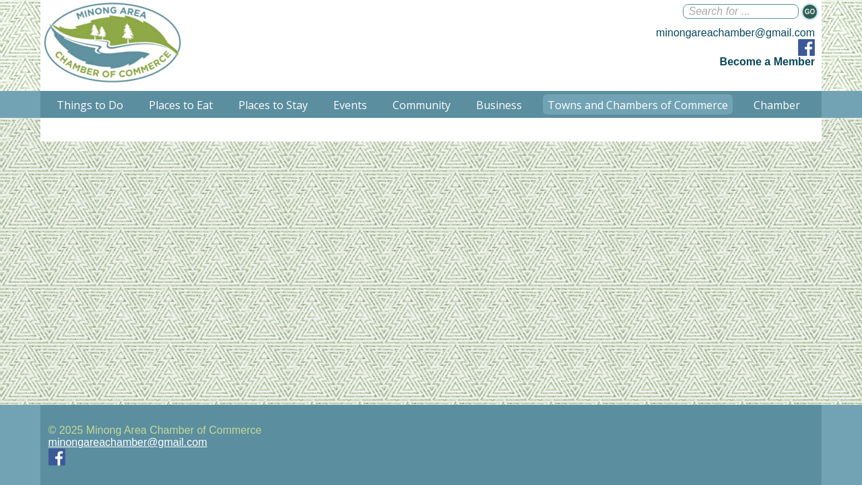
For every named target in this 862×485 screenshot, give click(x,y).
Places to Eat (181, 105)
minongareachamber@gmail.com (735, 32)
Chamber (777, 105)
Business (499, 105)
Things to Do (90, 105)
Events (350, 105)
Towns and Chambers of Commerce (638, 105)
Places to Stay (273, 105)
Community (422, 105)
